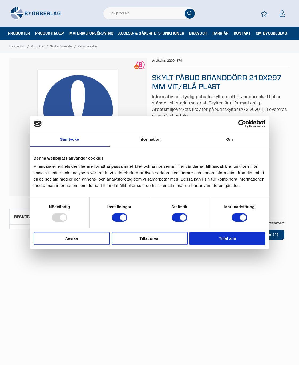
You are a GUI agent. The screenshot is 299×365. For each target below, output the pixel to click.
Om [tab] (229, 139)
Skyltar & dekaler (61, 46)
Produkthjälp (49, 33)
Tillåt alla (227, 238)
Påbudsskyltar (87, 46)
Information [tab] (149, 139)
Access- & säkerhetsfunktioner (151, 33)
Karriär (221, 33)
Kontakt (242, 33)
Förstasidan (17, 46)
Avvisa (71, 238)
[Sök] (190, 14)
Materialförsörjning (91, 33)
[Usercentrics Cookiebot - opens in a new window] (242, 124)
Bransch (198, 33)
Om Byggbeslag (271, 33)
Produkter (19, 33)
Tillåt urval (150, 238)
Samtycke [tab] (69, 139)
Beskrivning (27, 216)
